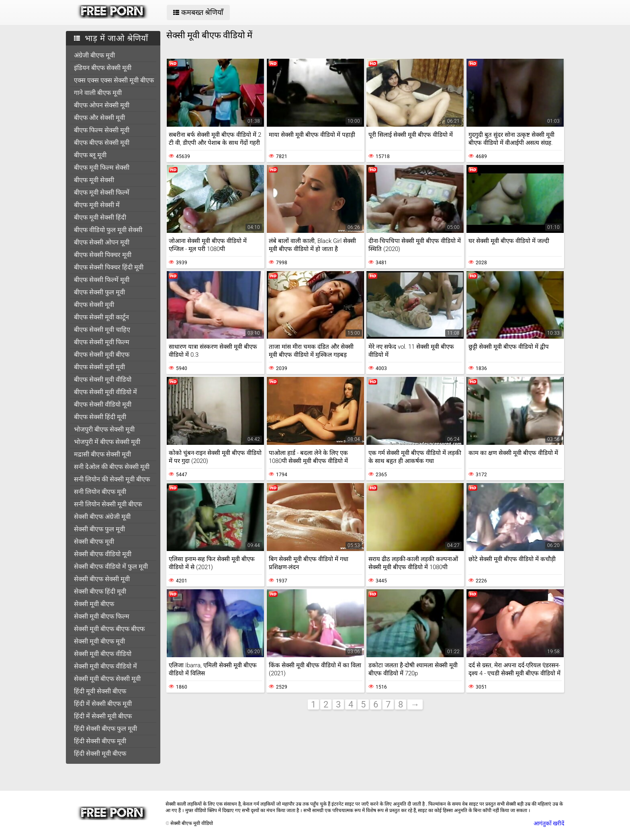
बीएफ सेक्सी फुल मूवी (99, 292)
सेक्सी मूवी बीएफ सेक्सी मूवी (107, 679)
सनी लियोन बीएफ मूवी (100, 492)
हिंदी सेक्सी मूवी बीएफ (100, 753)
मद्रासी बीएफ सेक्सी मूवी (102, 454)
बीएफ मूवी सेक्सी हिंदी (100, 217)
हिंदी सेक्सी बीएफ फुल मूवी (105, 728)
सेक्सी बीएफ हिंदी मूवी (100, 591)
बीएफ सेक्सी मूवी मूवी (99, 367)
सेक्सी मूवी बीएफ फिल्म (101, 616)
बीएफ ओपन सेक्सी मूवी (101, 105)
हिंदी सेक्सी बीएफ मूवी (100, 741)
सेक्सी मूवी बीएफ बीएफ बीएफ (109, 629)
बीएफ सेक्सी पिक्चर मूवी (102, 255)
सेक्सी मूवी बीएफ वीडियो (102, 654)
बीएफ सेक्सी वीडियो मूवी (102, 404)
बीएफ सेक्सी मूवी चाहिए (102, 329)
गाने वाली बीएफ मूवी (98, 93)
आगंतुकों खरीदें (549, 823)
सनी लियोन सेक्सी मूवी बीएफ (108, 504)
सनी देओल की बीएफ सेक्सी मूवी (111, 467)
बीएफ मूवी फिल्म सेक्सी (101, 167)
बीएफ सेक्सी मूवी (94, 304)
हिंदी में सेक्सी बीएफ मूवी (103, 703)
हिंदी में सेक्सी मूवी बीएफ (103, 716)
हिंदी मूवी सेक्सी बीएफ (100, 691)
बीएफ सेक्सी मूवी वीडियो (102, 379)
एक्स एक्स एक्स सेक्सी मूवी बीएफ (114, 80)
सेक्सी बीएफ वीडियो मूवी (102, 554)
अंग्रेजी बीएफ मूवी (94, 55)
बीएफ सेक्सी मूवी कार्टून (101, 317)
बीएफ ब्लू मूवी (90, 155)
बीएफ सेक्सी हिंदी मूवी (100, 417)
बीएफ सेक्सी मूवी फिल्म (101, 342)
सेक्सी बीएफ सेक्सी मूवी (102, 579)
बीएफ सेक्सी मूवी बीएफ (101, 354)
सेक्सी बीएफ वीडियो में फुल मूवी (111, 566)
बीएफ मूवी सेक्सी (94, 180)
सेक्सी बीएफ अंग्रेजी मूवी (102, 516)
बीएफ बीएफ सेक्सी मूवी (101, 142)
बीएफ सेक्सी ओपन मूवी (101, 242)
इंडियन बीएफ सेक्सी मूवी (102, 68)
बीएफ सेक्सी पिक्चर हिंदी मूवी (108, 267)
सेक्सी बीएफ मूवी (94, 541)
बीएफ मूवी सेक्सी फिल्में (101, 192)
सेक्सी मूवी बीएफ (94, 604)
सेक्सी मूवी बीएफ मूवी (99, 641)
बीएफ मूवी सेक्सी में (97, 205)
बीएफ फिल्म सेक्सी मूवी (101, 130)
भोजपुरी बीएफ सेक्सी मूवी (104, 429)
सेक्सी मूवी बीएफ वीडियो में (105, 666)
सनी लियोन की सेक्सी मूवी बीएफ (112, 479)
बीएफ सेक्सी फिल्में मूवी (101, 280)
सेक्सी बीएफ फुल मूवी (99, 529)
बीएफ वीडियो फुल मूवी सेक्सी (108, 230)
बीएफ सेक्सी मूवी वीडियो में (105, 392)
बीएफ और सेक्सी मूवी (99, 117)
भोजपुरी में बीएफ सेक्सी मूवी (107, 442)
